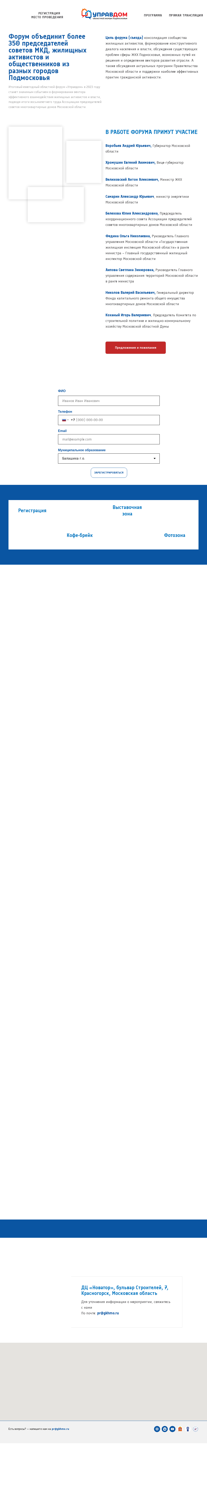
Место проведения (47, 17)
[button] (136, 348)
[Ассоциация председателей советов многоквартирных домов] (188, 1475)
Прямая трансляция (186, 15)
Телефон (65, 411)
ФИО (62, 391)
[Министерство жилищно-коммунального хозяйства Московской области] (180, 1475)
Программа (153, 15)
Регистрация (49, 13)
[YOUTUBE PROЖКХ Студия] (172, 1475)
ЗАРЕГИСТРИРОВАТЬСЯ (109, 472)
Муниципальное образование (82, 450)
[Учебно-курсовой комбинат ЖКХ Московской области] (195, 1475)
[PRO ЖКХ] (157, 1475)
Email (62, 431)
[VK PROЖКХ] (165, 1475)
